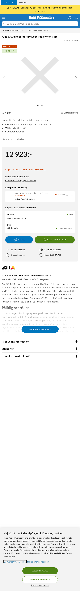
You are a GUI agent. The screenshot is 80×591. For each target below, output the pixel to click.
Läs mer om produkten (13, 139)
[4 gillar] (6, 113)
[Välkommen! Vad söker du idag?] (42, 24)
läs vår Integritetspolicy (38, 561)
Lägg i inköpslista (69, 112)
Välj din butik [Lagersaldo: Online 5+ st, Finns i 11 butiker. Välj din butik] (12, 228)
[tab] (9, 2)
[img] (75, 77)
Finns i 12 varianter (28, 199)
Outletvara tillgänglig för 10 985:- (20, 180)
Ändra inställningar (40, 585)
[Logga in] (69, 17)
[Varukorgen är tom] (76, 17)
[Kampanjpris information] (67, 195)
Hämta (19, 240)
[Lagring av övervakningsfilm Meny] (26, 30)
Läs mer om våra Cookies (15, 561)
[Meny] (3, 17)
